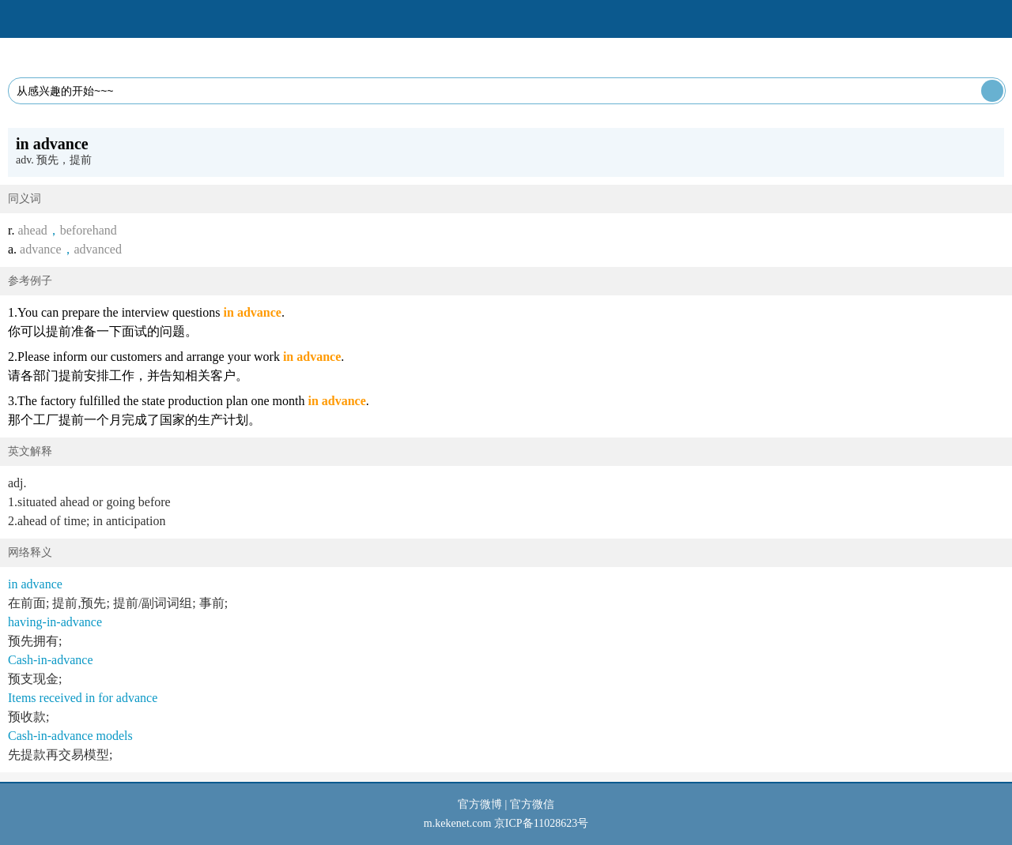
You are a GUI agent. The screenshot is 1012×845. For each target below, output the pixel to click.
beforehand (88, 230)
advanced (98, 249)
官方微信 (532, 804)
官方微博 (480, 804)
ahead (32, 230)
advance (40, 249)
